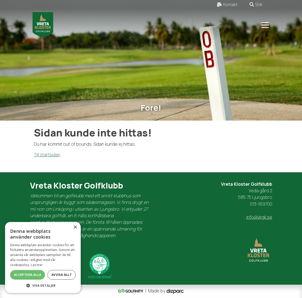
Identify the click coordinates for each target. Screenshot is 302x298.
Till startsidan (47, 155)
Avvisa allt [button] (61, 275)
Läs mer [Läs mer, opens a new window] (37, 265)
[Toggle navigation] (265, 24)
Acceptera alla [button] (27, 275)
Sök (256, 4)
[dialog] (43, 257)
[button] (43, 285)
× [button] (75, 227)
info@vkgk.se (259, 217)
